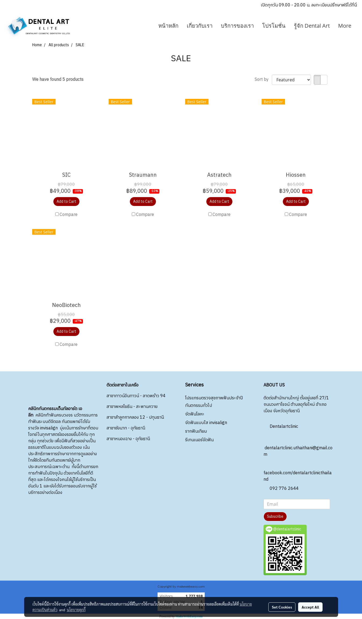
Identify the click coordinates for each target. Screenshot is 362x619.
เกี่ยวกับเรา (200, 25)
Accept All (310, 606)
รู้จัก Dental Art (312, 25)
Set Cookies (282, 606)
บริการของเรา (237, 25)
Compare (69, 215)
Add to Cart (66, 201)
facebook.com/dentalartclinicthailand (298, 471)
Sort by (263, 80)
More (344, 25)
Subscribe (275, 516)
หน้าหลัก (168, 25)
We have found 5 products (57, 80)
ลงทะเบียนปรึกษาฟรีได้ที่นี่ (334, 5)
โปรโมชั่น (274, 25)
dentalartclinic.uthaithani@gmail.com (298, 446)
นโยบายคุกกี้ (76, 609)
